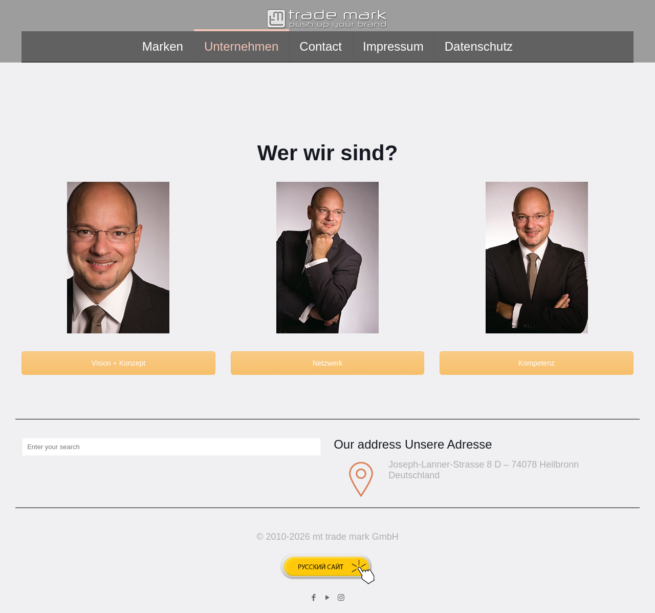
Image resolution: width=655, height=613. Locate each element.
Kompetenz (536, 363)
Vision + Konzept (118, 363)
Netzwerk (327, 363)
